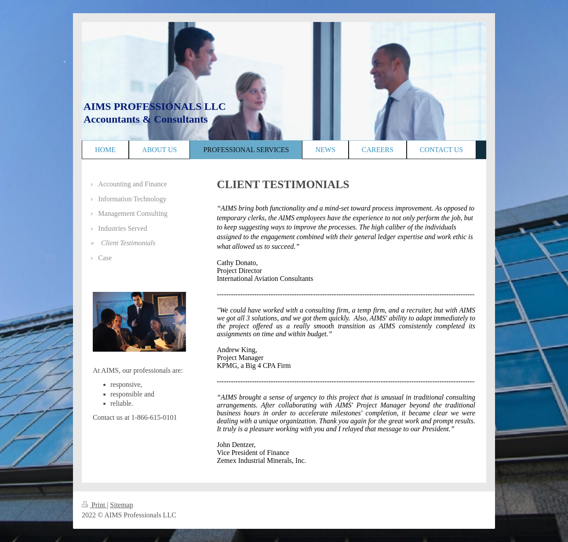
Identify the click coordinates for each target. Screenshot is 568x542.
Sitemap (121, 505)
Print (94, 505)
